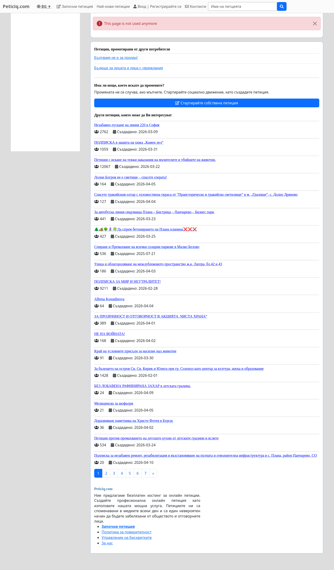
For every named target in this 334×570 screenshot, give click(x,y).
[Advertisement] (45, 82)
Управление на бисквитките (127, 537)
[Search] (242, 6)
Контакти (195, 6)
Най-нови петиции (113, 6)
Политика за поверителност (127, 532)
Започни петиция (75, 6)
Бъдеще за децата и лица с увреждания (128, 68)
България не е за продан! (116, 58)
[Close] (314, 23)
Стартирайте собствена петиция (206, 102)
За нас (107, 543)
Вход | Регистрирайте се (157, 6)
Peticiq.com (16, 6)
